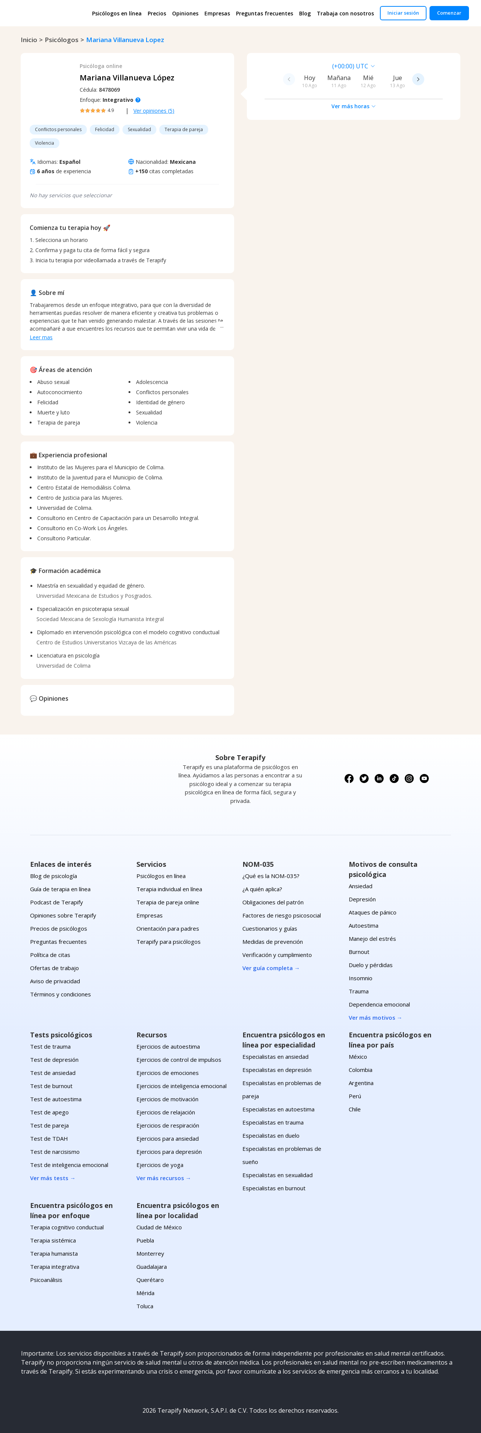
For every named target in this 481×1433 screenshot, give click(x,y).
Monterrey (150, 1253)
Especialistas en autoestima (278, 1109)
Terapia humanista (54, 1253)
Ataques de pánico (372, 912)
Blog (305, 13)
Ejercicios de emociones (167, 1072)
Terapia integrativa (54, 1266)
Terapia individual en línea (169, 889)
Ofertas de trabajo (54, 968)
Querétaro (150, 1279)
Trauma (359, 991)
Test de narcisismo (55, 1151)
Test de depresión (54, 1059)
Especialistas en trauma (273, 1122)
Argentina (361, 1083)
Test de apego (49, 1112)
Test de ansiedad (53, 1072)
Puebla (145, 1240)
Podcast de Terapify (56, 902)
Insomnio (360, 978)
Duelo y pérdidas (371, 965)
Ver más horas (353, 106)
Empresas (217, 13)
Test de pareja (49, 1125)
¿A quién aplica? (262, 889)
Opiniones (185, 13)
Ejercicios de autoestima (168, 1046)
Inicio (29, 39)
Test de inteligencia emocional (69, 1164)
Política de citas (50, 954)
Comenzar (449, 12)
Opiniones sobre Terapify (63, 915)
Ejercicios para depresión (169, 1151)
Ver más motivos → (375, 1017)
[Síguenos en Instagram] (409, 778)
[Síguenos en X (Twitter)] (364, 778)
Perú (355, 1096)
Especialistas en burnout (274, 1188)
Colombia (360, 1069)
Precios (157, 13)
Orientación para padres (167, 928)
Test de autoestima (56, 1099)
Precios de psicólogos (58, 928)
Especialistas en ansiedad (275, 1056)
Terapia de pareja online (167, 902)
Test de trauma (50, 1046)
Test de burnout (51, 1086)
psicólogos (62, 39)
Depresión (362, 899)
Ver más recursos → (163, 1178)
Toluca (144, 1306)
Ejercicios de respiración (167, 1125)
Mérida (145, 1293)
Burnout (359, 951)
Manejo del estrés (372, 938)
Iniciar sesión (403, 12)
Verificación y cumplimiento (277, 954)
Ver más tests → (53, 1178)
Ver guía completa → (271, 968)
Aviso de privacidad (55, 981)
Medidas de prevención (272, 941)
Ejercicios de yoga (159, 1164)
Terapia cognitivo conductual (67, 1227)
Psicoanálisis (46, 1279)
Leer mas (41, 337)
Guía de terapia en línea (60, 889)
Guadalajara (151, 1266)
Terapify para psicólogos (168, 941)
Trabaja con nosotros (345, 13)
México (358, 1056)
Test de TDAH (49, 1138)
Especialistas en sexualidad (277, 1175)
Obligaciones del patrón (273, 902)
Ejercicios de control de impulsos (178, 1059)
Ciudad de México (159, 1227)
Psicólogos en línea (117, 13)
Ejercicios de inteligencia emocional (181, 1086)
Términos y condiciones (60, 994)
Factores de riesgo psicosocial (281, 915)
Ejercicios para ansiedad (167, 1138)
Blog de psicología (53, 876)
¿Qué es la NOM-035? (270, 876)
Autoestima (363, 925)
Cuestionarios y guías (269, 928)
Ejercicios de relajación (165, 1112)
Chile (355, 1109)
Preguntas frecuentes (264, 13)
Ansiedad (360, 886)
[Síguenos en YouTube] (424, 778)
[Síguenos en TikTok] (394, 778)
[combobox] (302, 66)
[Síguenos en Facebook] (349, 778)
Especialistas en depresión (277, 1069)
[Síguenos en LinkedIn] (379, 778)
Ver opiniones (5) (153, 110)
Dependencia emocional (379, 1004)
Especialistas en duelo (270, 1135)
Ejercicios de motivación (167, 1099)
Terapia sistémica (53, 1240)
